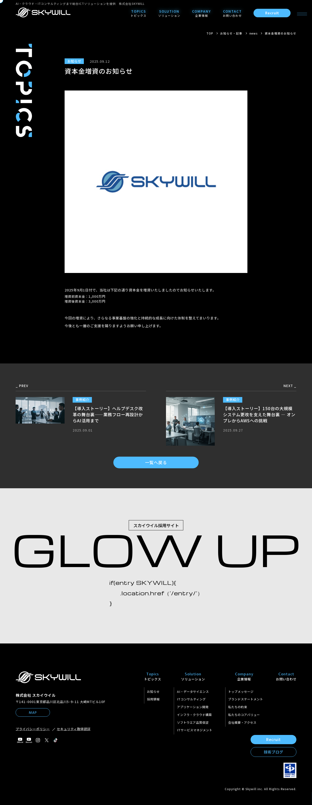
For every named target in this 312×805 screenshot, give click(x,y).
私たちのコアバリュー (244, 715)
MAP (33, 712)
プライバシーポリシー (33, 728)
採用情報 (153, 699)
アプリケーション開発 (193, 707)
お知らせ (153, 691)
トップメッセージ (241, 691)
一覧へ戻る (156, 462)
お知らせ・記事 (231, 33)
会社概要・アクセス (242, 722)
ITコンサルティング (191, 699)
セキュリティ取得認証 (74, 728)
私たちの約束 (237, 707)
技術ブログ (273, 751)
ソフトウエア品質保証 (193, 722)
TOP (209, 33)
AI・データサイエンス (193, 691)
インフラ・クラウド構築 (194, 715)
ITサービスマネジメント (194, 730)
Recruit (272, 13)
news (253, 33)
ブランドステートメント (245, 699)
